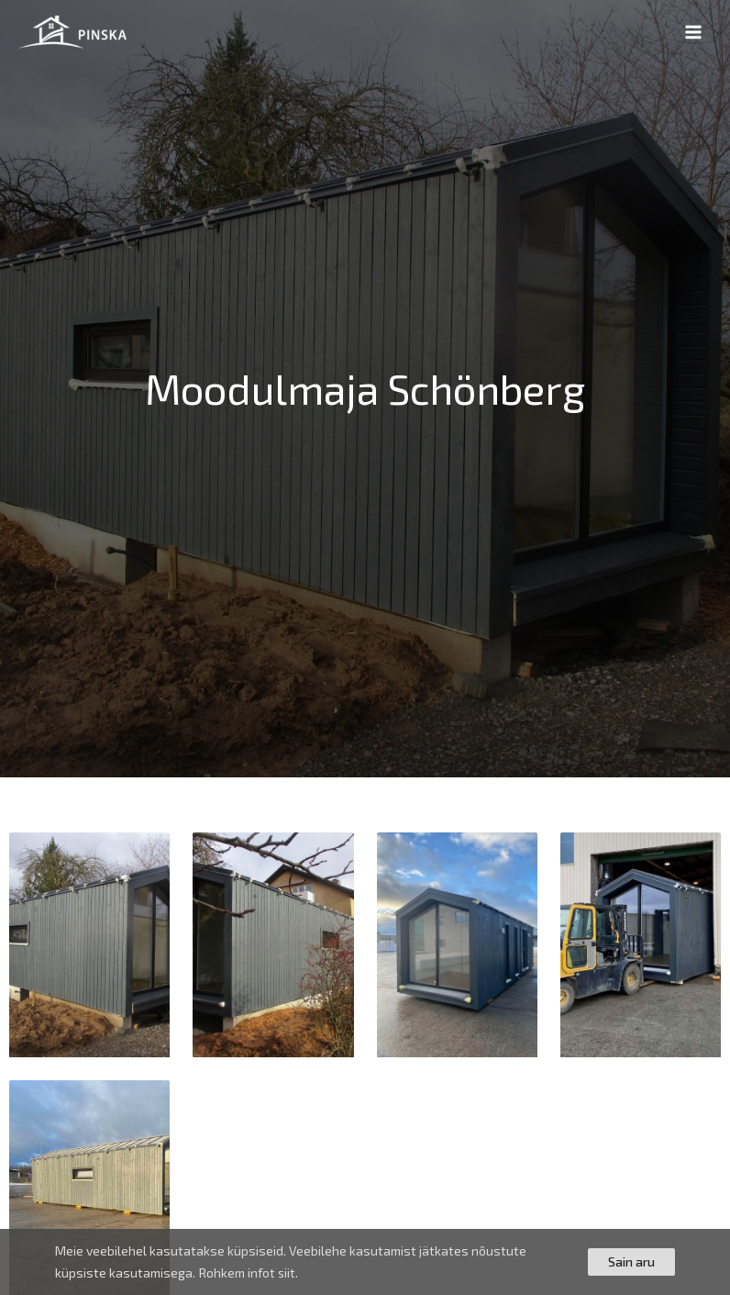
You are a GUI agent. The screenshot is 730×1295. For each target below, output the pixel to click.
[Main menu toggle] (694, 32)
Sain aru (631, 1261)
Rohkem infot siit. (249, 1272)
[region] (365, 1262)
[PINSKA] (73, 32)
